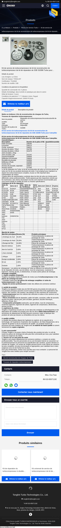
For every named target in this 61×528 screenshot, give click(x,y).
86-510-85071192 (52, 1)
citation (55, 5)
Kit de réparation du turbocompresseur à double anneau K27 (13, 470)
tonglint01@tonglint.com (11, 1)
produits (15, 28)
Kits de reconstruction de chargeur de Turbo (18, 358)
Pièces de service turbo (29, 28)
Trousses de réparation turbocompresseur (17, 362)
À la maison (6, 28)
